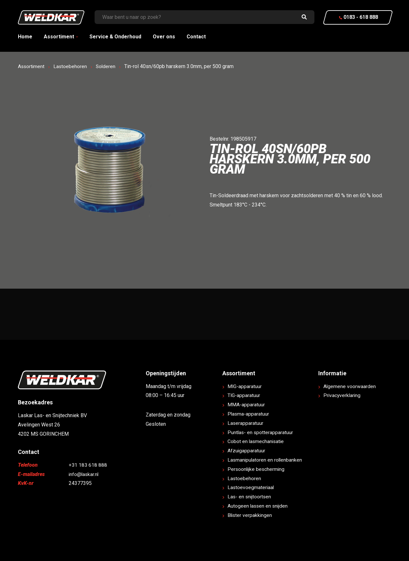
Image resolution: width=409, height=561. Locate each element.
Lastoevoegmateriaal (251, 487)
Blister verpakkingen (250, 515)
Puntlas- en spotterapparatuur (261, 432)
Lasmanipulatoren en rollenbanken (266, 460)
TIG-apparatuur (244, 395)
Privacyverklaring (342, 395)
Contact (196, 37)
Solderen (107, 66)
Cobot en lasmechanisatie (256, 441)
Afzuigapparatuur (247, 451)
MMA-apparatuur (246, 404)
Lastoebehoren (71, 66)
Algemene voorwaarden (349, 386)
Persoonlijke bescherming (257, 469)
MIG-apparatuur (245, 386)
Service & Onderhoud (115, 37)
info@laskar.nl (84, 474)
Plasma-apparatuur (249, 414)
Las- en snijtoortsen (250, 497)
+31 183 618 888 (88, 465)
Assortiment (59, 37)
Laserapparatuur (246, 423)
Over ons (164, 37)
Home (25, 37)
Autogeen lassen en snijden (258, 506)
